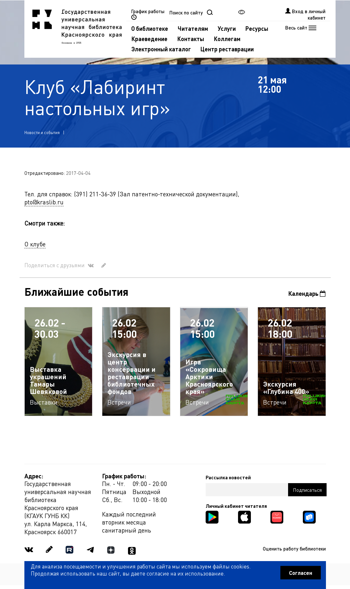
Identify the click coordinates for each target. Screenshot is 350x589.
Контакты (190, 38)
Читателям (193, 28)
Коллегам (227, 38)
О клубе (35, 244)
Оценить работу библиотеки (294, 548)
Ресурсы (256, 28)
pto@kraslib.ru (44, 202)
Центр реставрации (227, 49)
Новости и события (42, 132)
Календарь (307, 293)
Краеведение (149, 38)
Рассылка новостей (228, 477)
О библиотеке (149, 28)
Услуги (227, 28)
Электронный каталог (161, 49)
